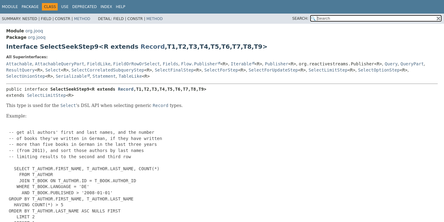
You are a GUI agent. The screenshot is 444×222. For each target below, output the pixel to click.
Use (64, 7)
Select (53, 70)
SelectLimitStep (328, 70)
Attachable (19, 63)
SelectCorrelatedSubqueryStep (108, 70)
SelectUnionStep (25, 76)
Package (30, 7)
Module (10, 7)
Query (391, 63)
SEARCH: (300, 18)
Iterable (241, 63)
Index (106, 7)
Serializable (71, 76)
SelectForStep (221, 70)
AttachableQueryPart (59, 63)
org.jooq (34, 30)
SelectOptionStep (379, 70)
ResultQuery (20, 70)
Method (82, 19)
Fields (171, 63)
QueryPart (412, 63)
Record (153, 46)
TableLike (130, 76)
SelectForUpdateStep (273, 70)
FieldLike (98, 63)
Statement (104, 76)
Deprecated (84, 7)
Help (120, 7)
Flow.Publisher (199, 63)
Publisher (276, 63)
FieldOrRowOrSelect (136, 63)
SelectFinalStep (174, 70)
